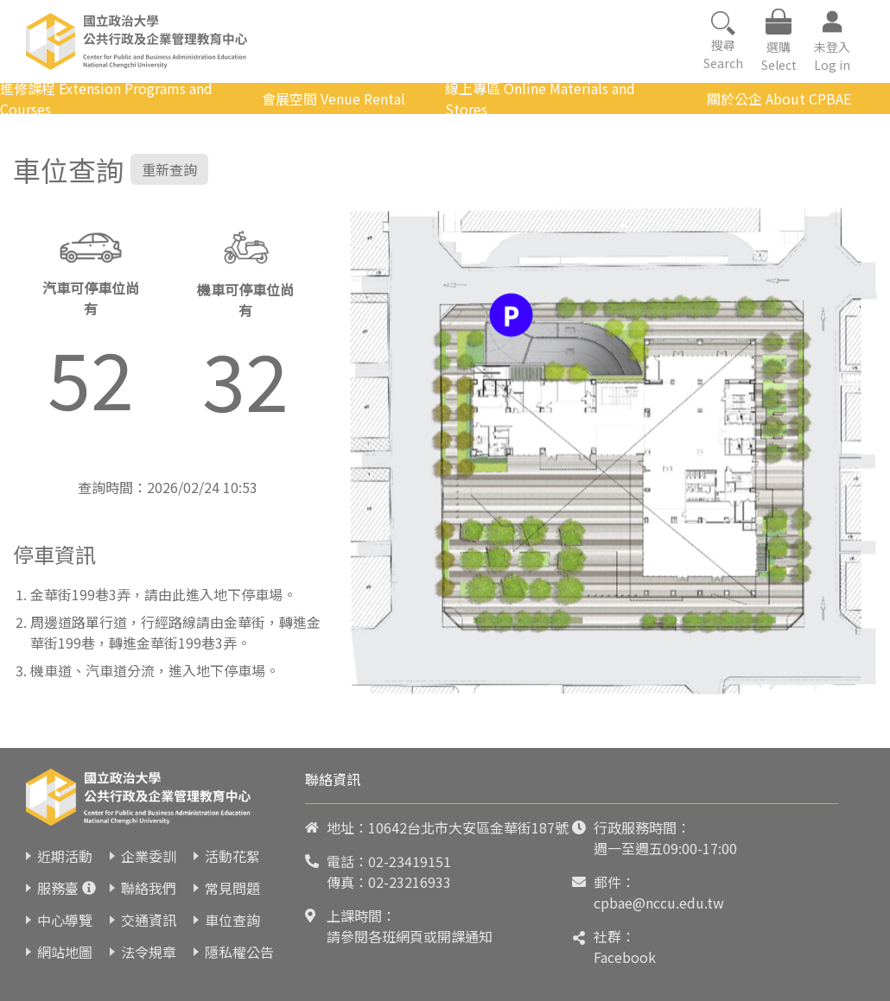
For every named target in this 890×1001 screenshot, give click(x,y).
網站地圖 (64, 951)
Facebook (625, 957)
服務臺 (58, 887)
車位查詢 (232, 919)
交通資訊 (148, 919)
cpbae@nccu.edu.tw (659, 902)
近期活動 (64, 856)
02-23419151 (409, 861)
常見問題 (232, 887)
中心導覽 (64, 919)
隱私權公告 (239, 951)
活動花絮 (232, 856)
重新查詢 (169, 169)
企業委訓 (148, 856)
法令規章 (148, 951)
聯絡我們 (148, 887)
